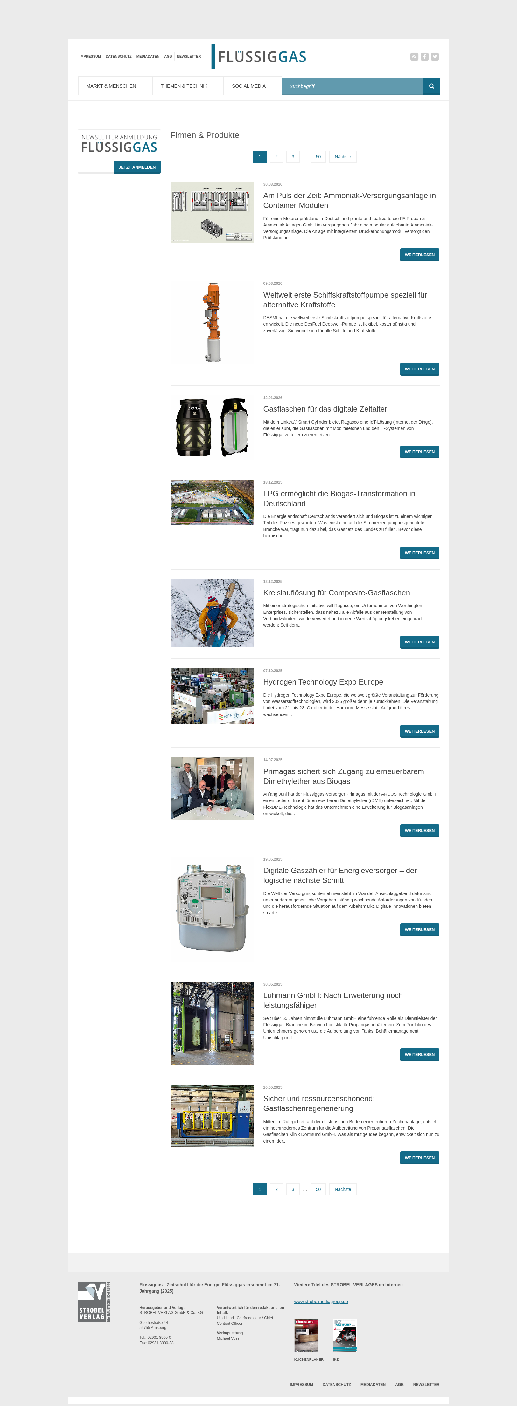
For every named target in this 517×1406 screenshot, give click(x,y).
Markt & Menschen (116, 85)
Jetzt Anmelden (137, 169)
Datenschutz (119, 56)
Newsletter (189, 56)
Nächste (343, 158)
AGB (168, 56)
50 (318, 158)
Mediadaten (148, 56)
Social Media (258, 85)
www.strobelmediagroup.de (321, 1303)
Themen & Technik (192, 85)
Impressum (90, 56)
